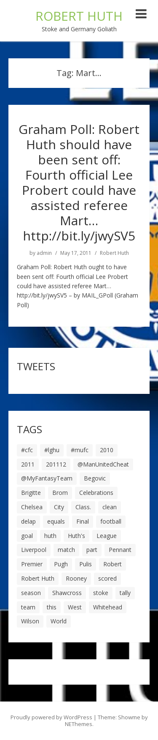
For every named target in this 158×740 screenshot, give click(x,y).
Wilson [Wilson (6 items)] (30, 621)
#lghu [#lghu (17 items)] (51, 450)
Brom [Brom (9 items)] (60, 493)
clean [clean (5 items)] (109, 507)
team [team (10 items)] (28, 607)
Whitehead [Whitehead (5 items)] (107, 607)
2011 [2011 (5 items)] (28, 464)
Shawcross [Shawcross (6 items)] (67, 593)
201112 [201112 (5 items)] (56, 464)
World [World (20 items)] (59, 621)
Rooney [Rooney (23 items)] (76, 578)
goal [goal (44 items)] (27, 536)
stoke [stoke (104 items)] (100, 593)
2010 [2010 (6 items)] (106, 450)
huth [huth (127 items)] (50, 536)
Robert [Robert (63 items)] (112, 564)
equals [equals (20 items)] (56, 521)
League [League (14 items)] (106, 536)
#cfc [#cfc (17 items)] (27, 450)
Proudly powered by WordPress (51, 717)
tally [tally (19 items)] (125, 593)
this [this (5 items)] (51, 607)
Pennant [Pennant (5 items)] (120, 550)
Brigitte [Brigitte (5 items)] (31, 493)
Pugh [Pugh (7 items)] (61, 564)
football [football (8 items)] (110, 521)
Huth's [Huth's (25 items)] (76, 536)
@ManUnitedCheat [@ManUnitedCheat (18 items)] (103, 464)
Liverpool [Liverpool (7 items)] (33, 550)
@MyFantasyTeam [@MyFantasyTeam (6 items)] (46, 478)
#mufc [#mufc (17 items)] (79, 450)
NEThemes (78, 724)
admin (44, 253)
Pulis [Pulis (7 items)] (85, 564)
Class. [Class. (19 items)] (83, 507)
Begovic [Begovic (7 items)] (95, 478)
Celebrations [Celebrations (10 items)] (96, 493)
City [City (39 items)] (59, 507)
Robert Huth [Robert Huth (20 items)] (37, 578)
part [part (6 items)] (91, 550)
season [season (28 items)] (31, 593)
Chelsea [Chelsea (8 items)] (32, 507)
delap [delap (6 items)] (28, 521)
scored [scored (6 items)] (107, 578)
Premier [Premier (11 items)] (32, 564)
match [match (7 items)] (66, 550)
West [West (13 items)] (75, 607)
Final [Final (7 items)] (82, 521)
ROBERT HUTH (79, 16)
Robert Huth (114, 253)
